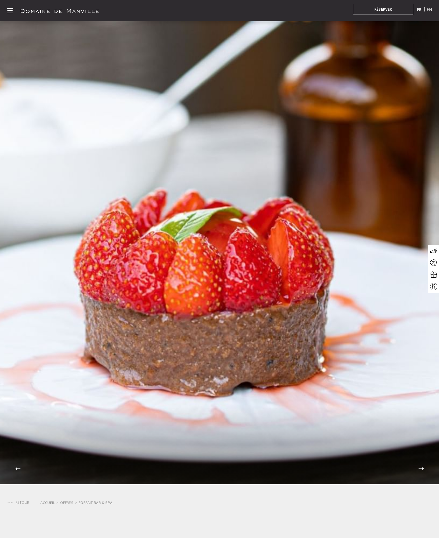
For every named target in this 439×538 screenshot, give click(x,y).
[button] (18, 469)
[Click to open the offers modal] (433, 263)
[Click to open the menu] (10, 10)
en (429, 9)
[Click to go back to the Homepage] (60, 10)
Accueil (47, 530)
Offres (66, 530)
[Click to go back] (18, 511)
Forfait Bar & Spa (96, 530)
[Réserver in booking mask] (383, 9)
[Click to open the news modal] (433, 251)
